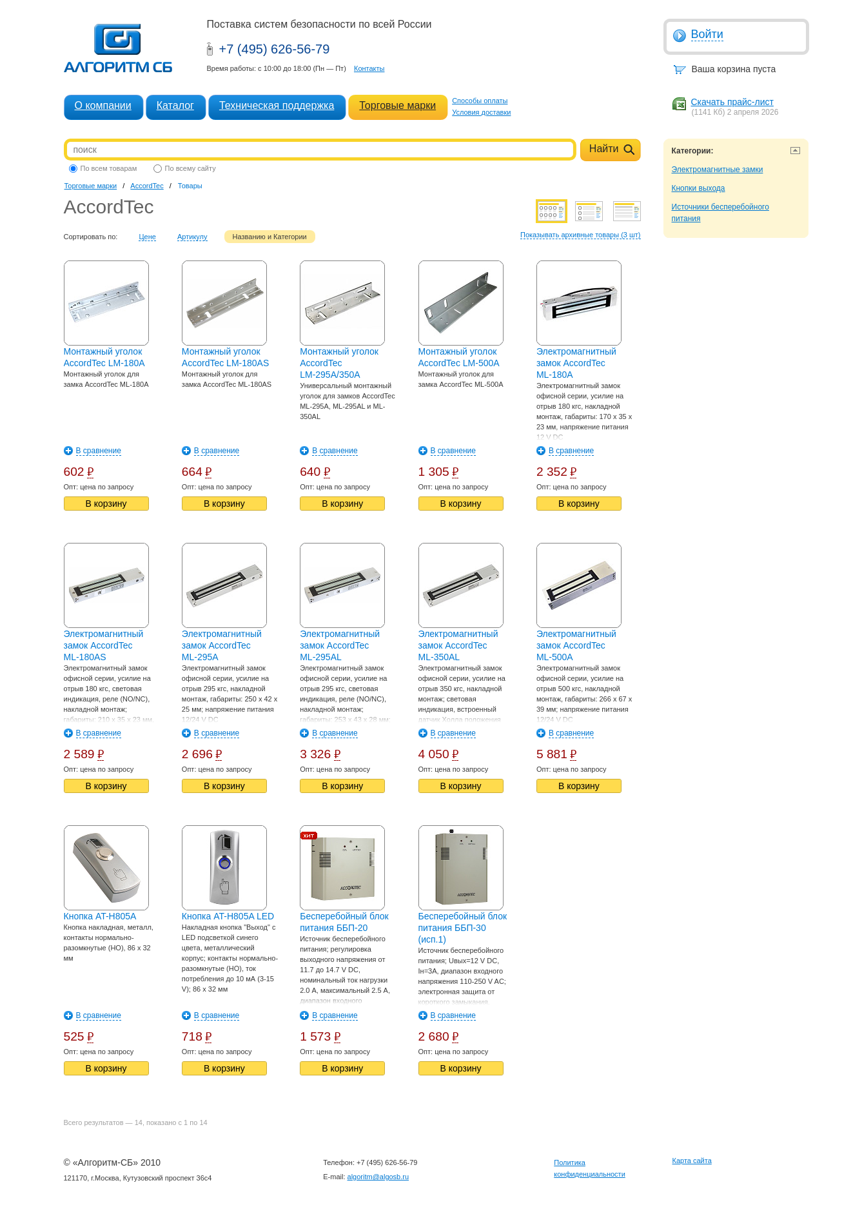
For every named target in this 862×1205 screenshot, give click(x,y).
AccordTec (146, 186)
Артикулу (192, 236)
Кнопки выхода (698, 188)
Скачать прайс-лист (732, 102)
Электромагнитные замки (717, 169)
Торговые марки (397, 105)
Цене (147, 236)
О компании (103, 105)
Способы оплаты (479, 100)
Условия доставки (481, 112)
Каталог (175, 105)
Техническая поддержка (276, 105)
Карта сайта (692, 1160)
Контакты (369, 68)
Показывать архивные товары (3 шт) (580, 235)
